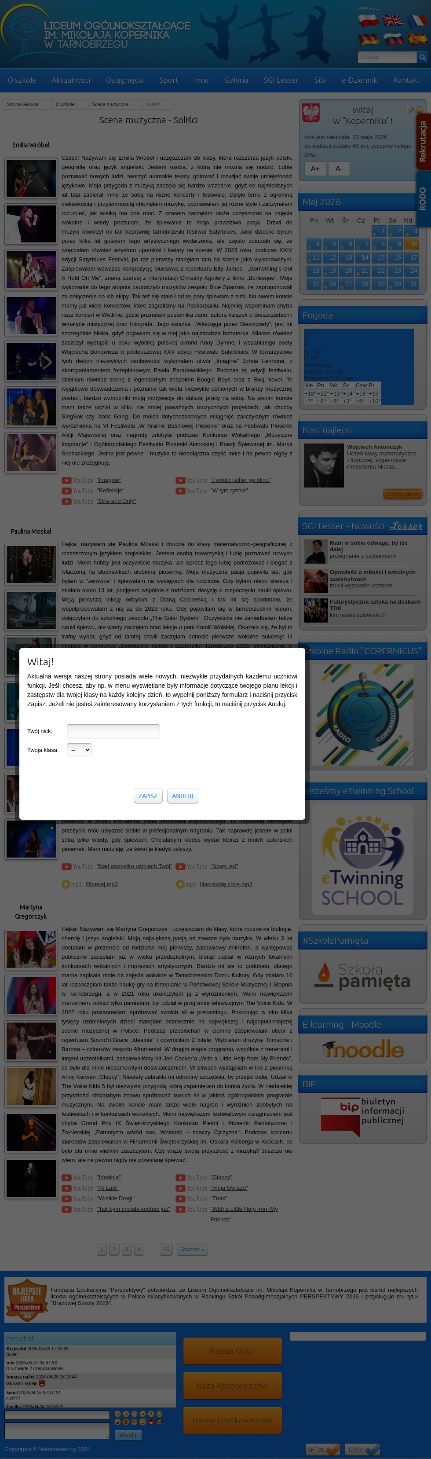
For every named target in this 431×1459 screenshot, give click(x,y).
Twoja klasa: (43, 737)
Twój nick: (39, 718)
